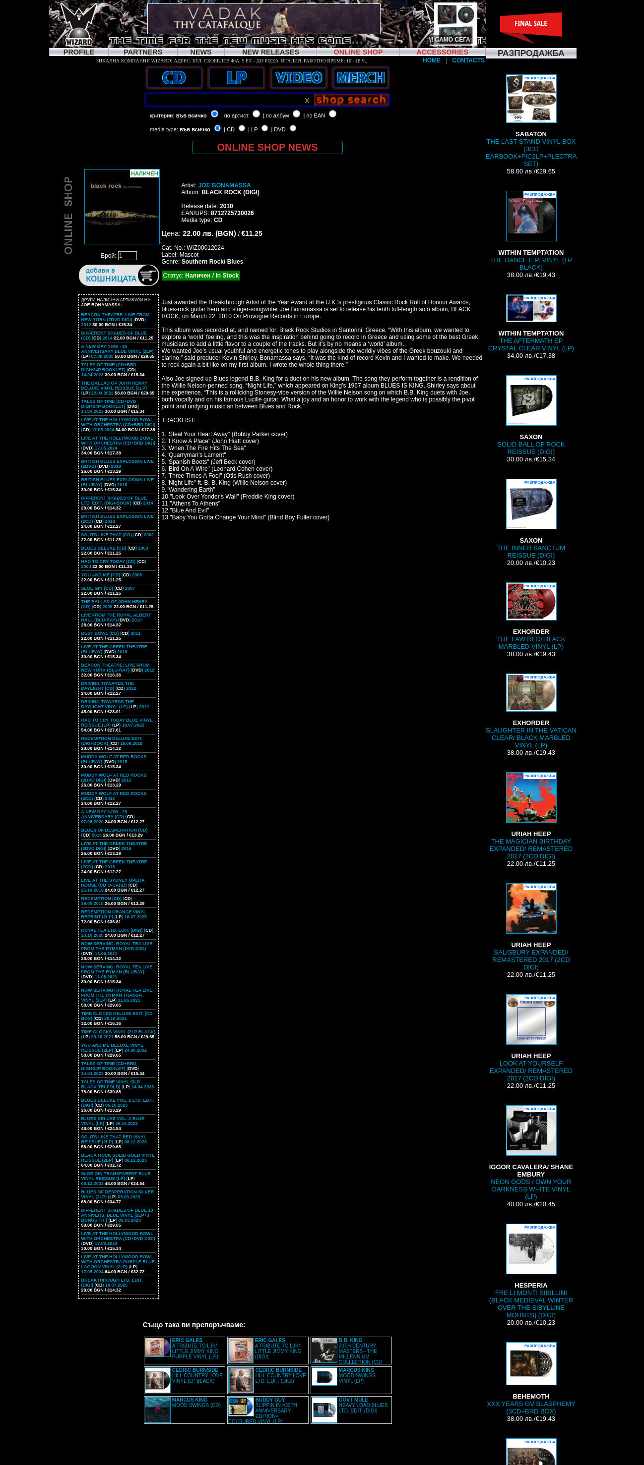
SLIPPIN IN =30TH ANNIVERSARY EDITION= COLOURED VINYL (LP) (262, 1410)
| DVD (278, 129)
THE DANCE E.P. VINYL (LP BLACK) (531, 231)
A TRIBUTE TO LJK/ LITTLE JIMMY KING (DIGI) (278, 1348)
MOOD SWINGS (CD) (196, 1402)
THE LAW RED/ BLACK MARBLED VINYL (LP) (531, 616)
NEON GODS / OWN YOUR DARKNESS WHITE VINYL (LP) (531, 1152)
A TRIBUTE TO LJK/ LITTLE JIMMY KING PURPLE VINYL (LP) (195, 1348)
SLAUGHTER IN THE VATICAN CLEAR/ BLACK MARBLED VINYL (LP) (531, 711)
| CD (229, 129)
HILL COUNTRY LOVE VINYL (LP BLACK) (197, 1375)
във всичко (191, 115)
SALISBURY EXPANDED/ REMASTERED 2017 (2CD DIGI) (531, 927)
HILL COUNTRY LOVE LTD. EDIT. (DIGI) (281, 1375)
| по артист (235, 115)
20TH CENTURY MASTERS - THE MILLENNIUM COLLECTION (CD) (361, 1351)
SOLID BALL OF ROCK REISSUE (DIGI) (531, 415)
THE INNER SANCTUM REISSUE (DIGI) (531, 519)
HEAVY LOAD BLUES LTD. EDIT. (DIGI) (363, 1405)
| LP (253, 129)
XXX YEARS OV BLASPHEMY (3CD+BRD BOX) (531, 1378)
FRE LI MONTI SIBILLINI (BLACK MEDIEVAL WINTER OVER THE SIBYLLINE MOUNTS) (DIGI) (531, 1271)
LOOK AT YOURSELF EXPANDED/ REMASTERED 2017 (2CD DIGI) (531, 1038)
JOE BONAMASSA (224, 185)
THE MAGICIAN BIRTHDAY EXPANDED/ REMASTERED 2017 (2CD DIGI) (531, 816)
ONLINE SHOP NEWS (267, 147)
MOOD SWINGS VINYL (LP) (357, 1375)
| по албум (276, 115)
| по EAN (314, 115)
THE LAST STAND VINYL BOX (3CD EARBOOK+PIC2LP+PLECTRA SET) (531, 121)
